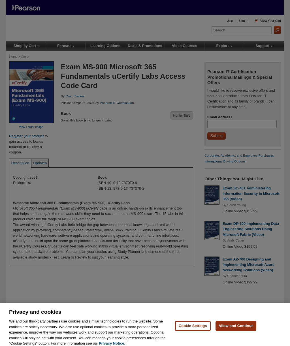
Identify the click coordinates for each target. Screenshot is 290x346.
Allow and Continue (235, 330)
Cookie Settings (193, 330)
